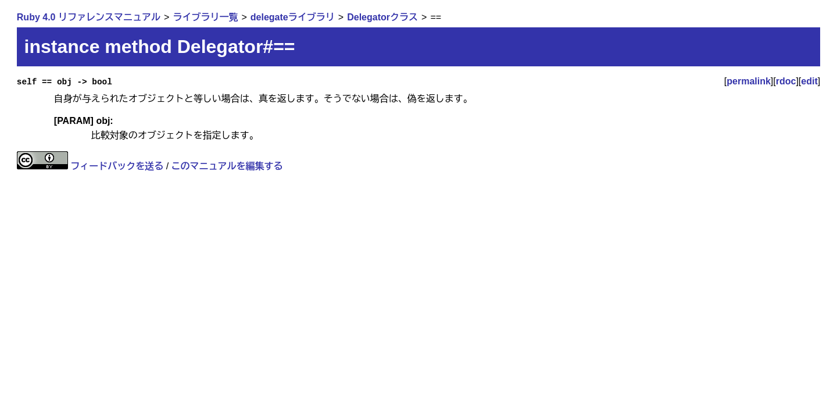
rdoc (786, 81)
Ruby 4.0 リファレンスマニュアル (88, 17)
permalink (749, 81)
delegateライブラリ (293, 17)
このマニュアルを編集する (227, 166)
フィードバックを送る (116, 166)
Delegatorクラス (382, 17)
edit (809, 81)
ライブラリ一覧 (205, 17)
